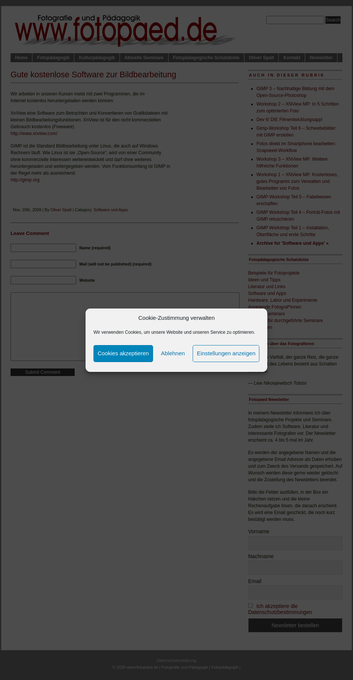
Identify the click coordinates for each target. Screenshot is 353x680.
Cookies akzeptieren (123, 353)
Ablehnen (173, 353)
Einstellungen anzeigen (226, 353)
